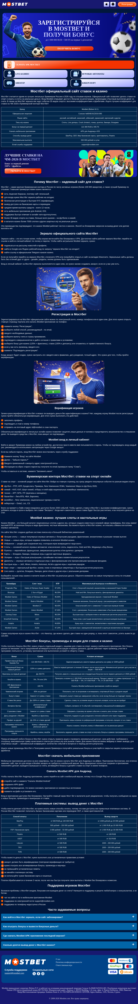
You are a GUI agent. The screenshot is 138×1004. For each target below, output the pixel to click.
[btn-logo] (15, 4)
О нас (58, 959)
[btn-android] (113, 4)
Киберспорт (83, 83)
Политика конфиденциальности (69, 962)
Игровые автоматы (87, 74)
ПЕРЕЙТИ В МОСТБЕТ (23, 171)
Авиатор (14, 83)
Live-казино (16, 74)
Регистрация (127, 4)
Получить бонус (69, 48)
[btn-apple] (106, 4)
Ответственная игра (64, 965)
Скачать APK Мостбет (22, 64)
